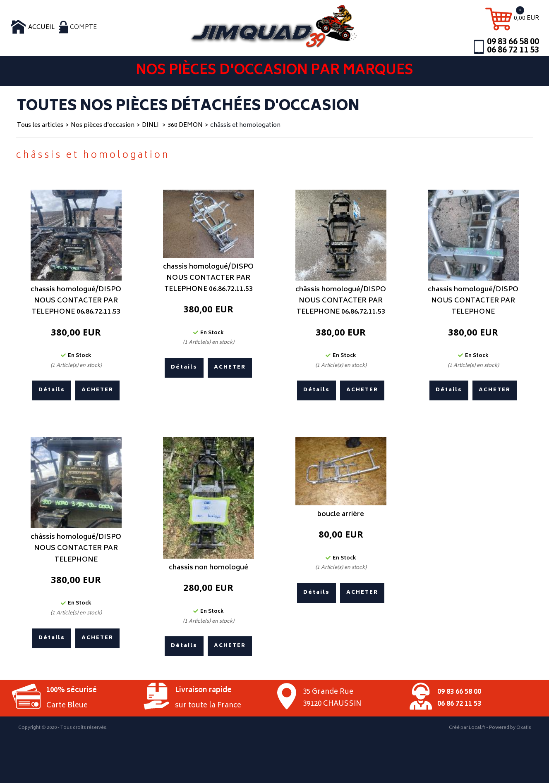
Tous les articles (40, 125)
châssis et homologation (245, 125)
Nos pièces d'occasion (102, 125)
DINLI (151, 125)
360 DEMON (185, 125)
